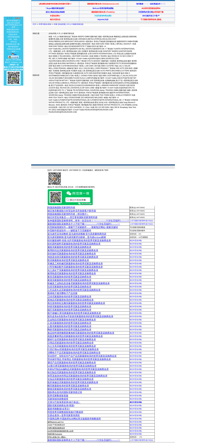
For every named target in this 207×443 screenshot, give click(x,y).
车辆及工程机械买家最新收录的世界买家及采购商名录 (75, 263)
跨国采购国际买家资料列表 (61, 207)
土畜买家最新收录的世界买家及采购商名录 (69, 326)
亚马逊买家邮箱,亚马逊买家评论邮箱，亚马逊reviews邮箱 (77, 237)
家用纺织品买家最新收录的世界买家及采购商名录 (73, 250)
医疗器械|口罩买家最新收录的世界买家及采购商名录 (74, 313)
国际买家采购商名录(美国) (61, 405)
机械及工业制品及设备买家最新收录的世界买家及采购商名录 (79, 283)
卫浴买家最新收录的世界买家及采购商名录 (69, 296)
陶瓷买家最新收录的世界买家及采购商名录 (69, 329)
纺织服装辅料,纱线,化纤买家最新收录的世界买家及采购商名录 (79, 240)
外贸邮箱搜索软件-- (83, 227)
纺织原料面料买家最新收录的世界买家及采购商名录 (74, 244)
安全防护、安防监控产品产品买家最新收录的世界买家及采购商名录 (82, 356)
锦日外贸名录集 (136, 241)
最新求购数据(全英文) (59, 409)
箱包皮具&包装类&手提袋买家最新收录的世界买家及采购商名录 (80, 316)
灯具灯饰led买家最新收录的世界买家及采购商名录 (73, 349)
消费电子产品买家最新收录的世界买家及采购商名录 (74, 352)
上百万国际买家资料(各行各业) (141, 221)
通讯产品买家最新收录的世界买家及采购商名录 (72, 362)
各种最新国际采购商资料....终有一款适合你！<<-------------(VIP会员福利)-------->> (88, 220)
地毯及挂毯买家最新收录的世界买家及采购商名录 (73, 257)
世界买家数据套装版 (58, 395)
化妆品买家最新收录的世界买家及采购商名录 (71, 379)
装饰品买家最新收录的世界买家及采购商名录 (71, 300)
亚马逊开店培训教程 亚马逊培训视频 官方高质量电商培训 (77, 234)
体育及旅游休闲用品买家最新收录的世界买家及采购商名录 (77, 376)
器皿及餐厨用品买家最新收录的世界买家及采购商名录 (75, 336)
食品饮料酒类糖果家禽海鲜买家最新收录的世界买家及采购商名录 (81, 333)
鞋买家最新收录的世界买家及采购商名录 (68, 260)
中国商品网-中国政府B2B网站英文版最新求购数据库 (74, 418)
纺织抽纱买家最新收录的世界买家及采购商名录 (72, 253)
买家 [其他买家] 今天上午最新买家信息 (68, 24)
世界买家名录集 (45, 24)
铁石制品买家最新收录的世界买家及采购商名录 (72, 372)
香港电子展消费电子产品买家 (62, 293)
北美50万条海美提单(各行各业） (64, 402)
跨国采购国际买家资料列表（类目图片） (68, 214)
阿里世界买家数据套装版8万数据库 (65, 412)
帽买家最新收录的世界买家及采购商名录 (68, 385)
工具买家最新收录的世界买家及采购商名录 (69, 323)
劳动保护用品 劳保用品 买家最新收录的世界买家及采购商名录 (79, 359)
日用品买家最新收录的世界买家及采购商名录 (71, 343)
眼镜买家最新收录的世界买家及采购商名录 (69, 389)
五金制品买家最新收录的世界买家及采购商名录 (72, 319)
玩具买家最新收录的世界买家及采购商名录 (69, 286)
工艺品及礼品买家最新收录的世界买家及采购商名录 (74, 290)
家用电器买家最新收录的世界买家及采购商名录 (72, 273)
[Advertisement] (84, 125)
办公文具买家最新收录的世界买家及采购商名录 (72, 346)
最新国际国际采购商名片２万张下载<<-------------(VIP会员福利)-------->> (84, 224)
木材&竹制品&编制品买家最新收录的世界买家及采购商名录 (78, 369)
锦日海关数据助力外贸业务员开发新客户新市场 (72, 211)
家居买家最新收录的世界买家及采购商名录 (69, 280)
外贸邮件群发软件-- (69, 230)
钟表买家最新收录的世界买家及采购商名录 (69, 306)
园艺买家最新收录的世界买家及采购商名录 (69, 310)
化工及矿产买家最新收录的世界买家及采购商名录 (73, 270)
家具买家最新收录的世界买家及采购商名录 (69, 277)
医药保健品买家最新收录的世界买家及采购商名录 (73, 382)
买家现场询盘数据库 (58, 399)
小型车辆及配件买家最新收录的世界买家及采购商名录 (75, 267)
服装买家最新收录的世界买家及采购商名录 (69, 247)
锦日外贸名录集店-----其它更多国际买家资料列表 (72, 217)
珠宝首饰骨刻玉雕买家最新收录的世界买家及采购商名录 (76, 303)
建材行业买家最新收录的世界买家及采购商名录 (72, 339)
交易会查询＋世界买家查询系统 (64, 415)
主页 (34, 24)
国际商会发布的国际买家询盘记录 (65, 392)
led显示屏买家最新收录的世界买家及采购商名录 (72, 366)
